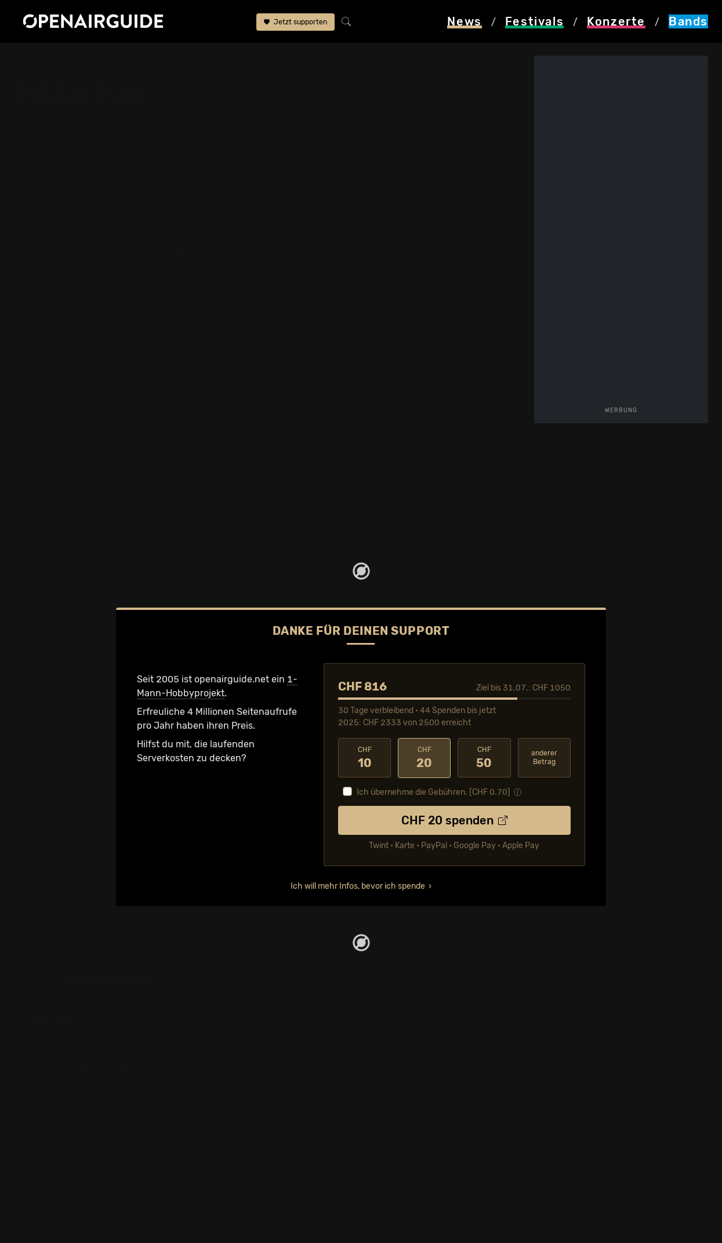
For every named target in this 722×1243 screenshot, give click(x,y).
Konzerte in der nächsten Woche (269, 1110)
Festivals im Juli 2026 (78, 1124)
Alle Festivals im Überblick (87, 1166)
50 (484, 758)
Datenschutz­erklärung (417, 1082)
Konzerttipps (227, 1040)
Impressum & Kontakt (414, 1096)
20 (424, 758)
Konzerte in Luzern (240, 1096)
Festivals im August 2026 (86, 1138)
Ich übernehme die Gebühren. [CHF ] (433, 792)
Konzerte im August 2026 (255, 1138)
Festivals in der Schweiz (83, 1054)
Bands (81, 59)
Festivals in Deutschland (84, 1068)
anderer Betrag (544, 757)
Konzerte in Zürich (239, 1054)
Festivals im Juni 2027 (80, 1110)
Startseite (35, 59)
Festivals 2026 (63, 1082)
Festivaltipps (58, 1040)
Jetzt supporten (295, 22)
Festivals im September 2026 (94, 1152)
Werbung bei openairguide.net (434, 1068)
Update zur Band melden (447, 225)
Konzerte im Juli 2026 (247, 1124)
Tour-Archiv (107, 182)
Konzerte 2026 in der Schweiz (264, 1152)
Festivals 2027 (63, 1096)
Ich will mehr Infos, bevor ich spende (358, 886)
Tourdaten (447, 154)
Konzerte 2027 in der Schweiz (264, 1166)
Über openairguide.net (417, 1040)
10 (364, 758)
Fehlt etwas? (312, 312)
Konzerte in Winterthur (248, 1082)
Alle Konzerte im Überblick (256, 1180)
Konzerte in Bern (235, 1068)
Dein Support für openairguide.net (443, 1054)
